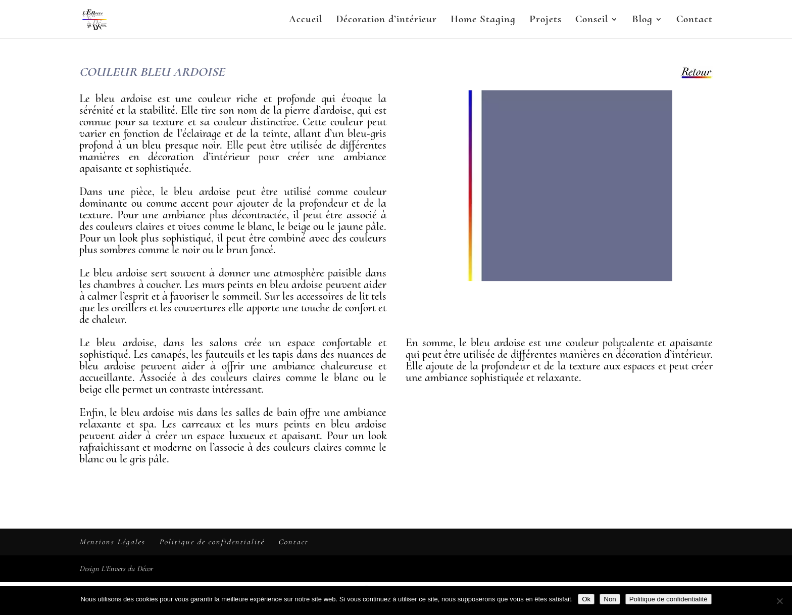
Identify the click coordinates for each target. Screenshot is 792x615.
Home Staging (483, 20)
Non (610, 599)
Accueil (305, 20)
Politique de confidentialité (211, 541)
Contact (694, 20)
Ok (586, 599)
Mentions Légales (112, 541)
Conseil (591, 20)
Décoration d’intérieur (386, 20)
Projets (545, 20)
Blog (642, 20)
